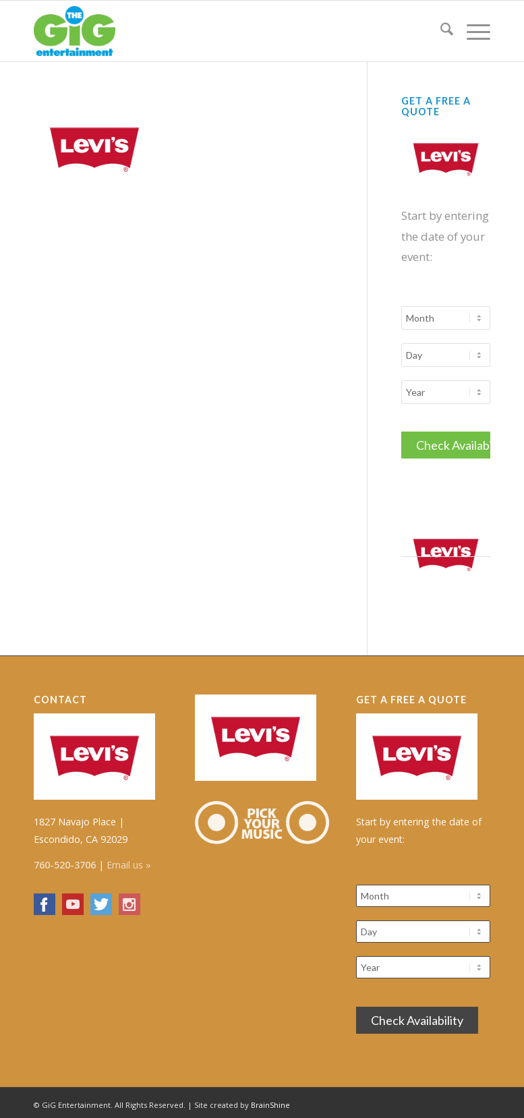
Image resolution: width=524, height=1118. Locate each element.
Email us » (129, 860)
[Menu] (471, 31)
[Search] (440, 31)
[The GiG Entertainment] (74, 31)
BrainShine (270, 1101)
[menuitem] (440, 31)
